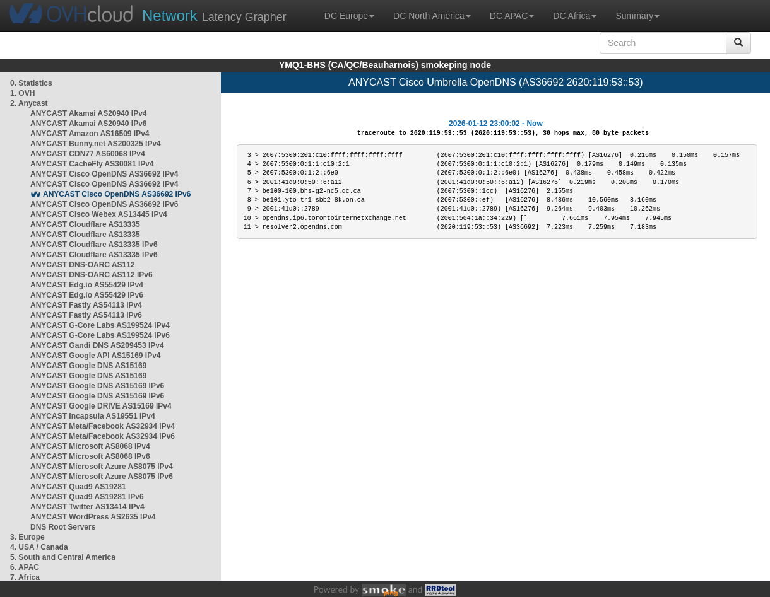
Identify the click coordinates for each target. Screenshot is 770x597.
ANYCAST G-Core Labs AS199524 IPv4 (100, 325)
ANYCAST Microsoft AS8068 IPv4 (90, 446)
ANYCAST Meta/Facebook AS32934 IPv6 (102, 436)
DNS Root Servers (62, 527)
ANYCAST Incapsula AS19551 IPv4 (92, 416)
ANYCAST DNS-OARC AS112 (82, 264)
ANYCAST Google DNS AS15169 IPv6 (97, 385)
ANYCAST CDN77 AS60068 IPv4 (87, 153)
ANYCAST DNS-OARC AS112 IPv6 (91, 274)
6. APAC (24, 567)
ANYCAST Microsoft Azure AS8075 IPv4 (101, 466)
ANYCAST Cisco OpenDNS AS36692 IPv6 (117, 194)
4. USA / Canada (39, 547)
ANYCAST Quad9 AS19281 (78, 486)
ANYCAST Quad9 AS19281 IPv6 (87, 496)
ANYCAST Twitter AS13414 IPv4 (87, 506)
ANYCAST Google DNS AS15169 (88, 365)
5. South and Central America (63, 557)
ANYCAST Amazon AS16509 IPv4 (90, 133)
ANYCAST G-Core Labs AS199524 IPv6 (100, 335)
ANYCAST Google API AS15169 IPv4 (95, 355)
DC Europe (349, 16)
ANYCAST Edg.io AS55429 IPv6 (86, 295)
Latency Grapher (214, 15)
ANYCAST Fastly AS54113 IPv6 (86, 315)
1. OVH (22, 93)
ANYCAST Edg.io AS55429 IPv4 (86, 285)
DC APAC (512, 16)
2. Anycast (29, 103)
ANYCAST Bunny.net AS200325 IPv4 (95, 143)
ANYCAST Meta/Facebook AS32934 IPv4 (102, 426)
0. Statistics (31, 83)
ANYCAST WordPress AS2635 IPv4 (93, 517)
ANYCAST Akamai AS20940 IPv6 (88, 123)
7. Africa (25, 577)
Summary (637, 16)
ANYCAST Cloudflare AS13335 (85, 224)
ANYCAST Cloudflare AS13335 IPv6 (94, 244)
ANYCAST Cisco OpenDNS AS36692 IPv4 (104, 174)
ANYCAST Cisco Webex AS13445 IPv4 (98, 214)
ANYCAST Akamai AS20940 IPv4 (88, 113)
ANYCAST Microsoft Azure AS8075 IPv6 (101, 476)
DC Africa (574, 16)
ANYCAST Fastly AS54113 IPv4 (86, 305)
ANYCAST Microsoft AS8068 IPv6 (90, 456)
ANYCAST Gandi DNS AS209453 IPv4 (97, 345)
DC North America (432, 16)
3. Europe (27, 537)
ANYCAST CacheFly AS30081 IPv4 (92, 163)
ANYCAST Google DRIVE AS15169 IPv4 (101, 406)
